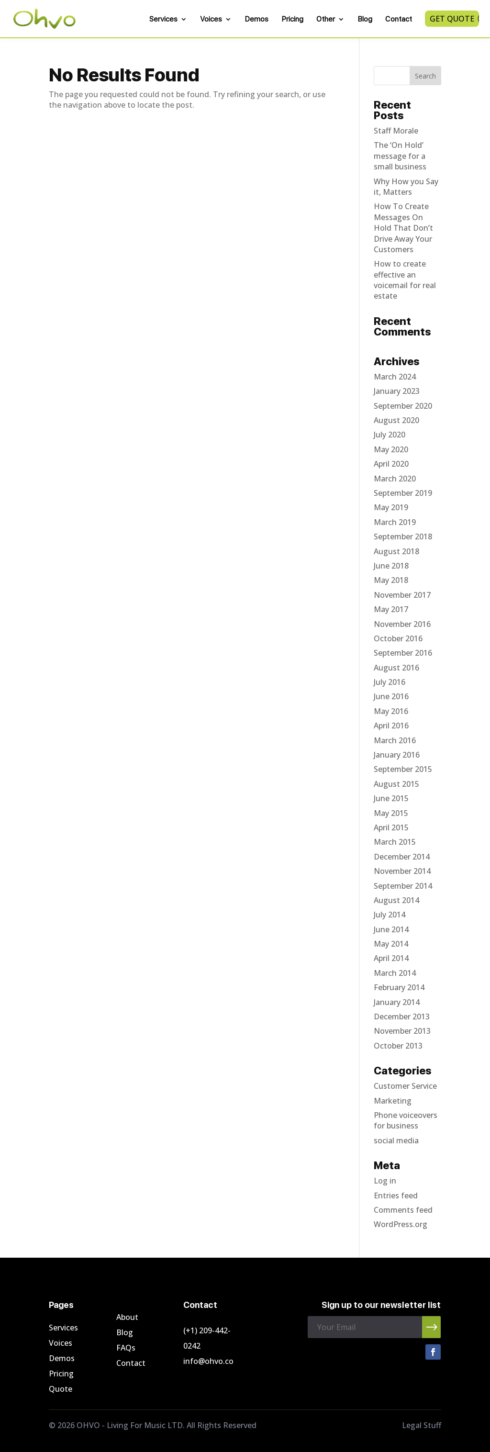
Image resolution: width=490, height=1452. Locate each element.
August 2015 (396, 784)
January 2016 (397, 754)
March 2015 (395, 842)
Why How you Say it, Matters (406, 186)
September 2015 (403, 769)
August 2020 (396, 420)
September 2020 (403, 406)
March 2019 (395, 522)
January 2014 (397, 1002)
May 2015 (391, 813)
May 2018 (391, 580)
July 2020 (389, 434)
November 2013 (402, 1031)
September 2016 (403, 653)
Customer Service (405, 1086)
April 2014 (391, 958)
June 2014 (391, 929)
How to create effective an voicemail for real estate (405, 279)
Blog (364, 19)
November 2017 (402, 595)
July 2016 (389, 682)
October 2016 (398, 638)
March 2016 (395, 740)
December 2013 (402, 1016)
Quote (60, 1389)
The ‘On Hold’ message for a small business (400, 156)
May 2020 (391, 449)
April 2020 (391, 463)
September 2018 (403, 536)
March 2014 (395, 973)
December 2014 (402, 856)
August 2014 (396, 900)
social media (396, 1140)
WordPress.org (400, 1224)
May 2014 (391, 943)
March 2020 (395, 478)
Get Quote (452, 18)
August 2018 (396, 551)
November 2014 (402, 871)
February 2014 (399, 987)
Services (163, 19)
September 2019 (403, 493)
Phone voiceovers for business (405, 1120)
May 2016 (391, 711)
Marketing (393, 1100)
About (127, 1317)
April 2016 (391, 725)
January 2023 (397, 391)
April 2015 (391, 827)
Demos (256, 19)
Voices (211, 19)
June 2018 (391, 565)
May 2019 (391, 507)
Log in (385, 1180)
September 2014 (403, 886)
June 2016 (391, 696)
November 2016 (402, 624)
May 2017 (391, 609)
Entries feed (396, 1195)
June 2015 (391, 798)
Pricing (292, 19)
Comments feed (403, 1210)
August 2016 (396, 667)
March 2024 (395, 376)
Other (325, 19)
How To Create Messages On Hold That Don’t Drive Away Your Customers (403, 228)
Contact (398, 19)
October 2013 (398, 1045)
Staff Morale (396, 130)
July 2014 (389, 914)
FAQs (125, 1347)
